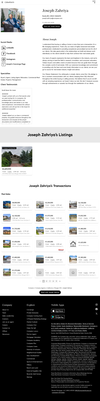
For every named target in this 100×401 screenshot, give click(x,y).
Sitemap (29, 377)
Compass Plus (31, 343)
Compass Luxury (32, 331)
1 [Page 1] (43, 281)
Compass (31, 288)
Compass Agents (40, 288)
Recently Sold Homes (34, 374)
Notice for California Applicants (76, 328)
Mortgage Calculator (34, 337)
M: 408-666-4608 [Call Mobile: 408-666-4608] (48, 22)
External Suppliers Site (34, 371)
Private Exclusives (32, 313)
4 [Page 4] (53, 281)
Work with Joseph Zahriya (52, 26)
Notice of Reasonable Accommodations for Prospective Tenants (70, 382)
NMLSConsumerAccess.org (83, 390)
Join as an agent (8, 322)
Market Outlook (32, 322)
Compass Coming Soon (34, 316)
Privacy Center (56, 326)
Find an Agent (31, 334)
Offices (4, 331)
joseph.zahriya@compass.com (52, 18)
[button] (2, 2)
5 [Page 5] (56, 281)
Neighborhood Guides (34, 352)
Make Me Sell (31, 328)
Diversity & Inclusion (33, 349)
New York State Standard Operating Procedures (65, 380)
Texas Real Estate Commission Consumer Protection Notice (68, 375)
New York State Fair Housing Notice (62, 378)
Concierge (30, 310)
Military (29, 365)
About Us (5, 310)
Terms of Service (88, 324)
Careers (5, 325)
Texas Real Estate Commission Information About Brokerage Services (71, 373)
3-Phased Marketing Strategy (36, 319)
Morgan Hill (57, 288)
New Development (33, 356)
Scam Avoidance (67, 326)
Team (4, 313)
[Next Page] (59, 281)
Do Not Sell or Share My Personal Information (66, 324)
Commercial (31, 359)
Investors (5, 319)
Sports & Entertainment (34, 362)
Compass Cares (32, 346)
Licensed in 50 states (58, 392)
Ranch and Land (32, 368)
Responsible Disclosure (81, 326)
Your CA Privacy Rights (79, 330)
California (50, 288)
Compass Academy (33, 340)
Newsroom (5, 334)
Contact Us (6, 328)
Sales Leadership (8, 316)
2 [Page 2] (46, 281)
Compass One (31, 325)
